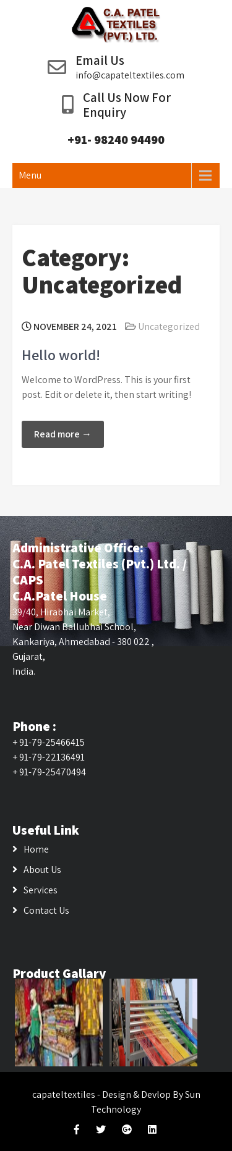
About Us (42, 869)
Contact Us (46, 910)
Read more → (63, 434)
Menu (30, 175)
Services (41, 889)
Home (36, 849)
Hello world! (61, 355)
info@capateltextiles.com (129, 75)
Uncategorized (169, 326)
